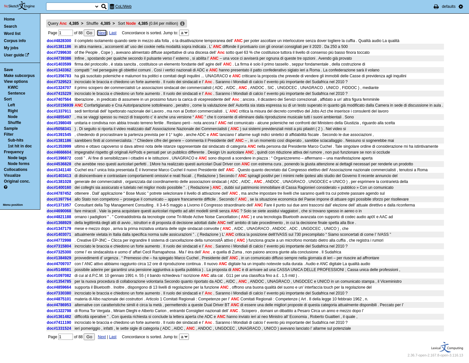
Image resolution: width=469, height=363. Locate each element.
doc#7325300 (59, 252)
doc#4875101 (59, 299)
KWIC (13, 87)
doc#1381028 (59, 181)
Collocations (15, 169)
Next (102, 33)
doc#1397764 (59, 199)
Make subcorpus (19, 75)
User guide (14, 55)
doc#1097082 (59, 275)
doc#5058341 (59, 129)
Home (9, 19)
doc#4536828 (59, 164)
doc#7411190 (59, 322)
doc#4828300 (59, 40)
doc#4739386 (59, 58)
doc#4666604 (59, 152)
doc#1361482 (59, 316)
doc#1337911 (59, 111)
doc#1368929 (59, 222)
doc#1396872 (59, 158)
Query (63, 23)
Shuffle (14, 122)
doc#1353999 (59, 146)
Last (113, 33)
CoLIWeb (123, 6)
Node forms (19, 163)
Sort (8, 99)
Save (8, 70)
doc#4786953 (59, 305)
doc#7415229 (59, 93)
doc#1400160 (59, 187)
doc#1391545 (59, 134)
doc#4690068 (59, 211)
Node (13, 116)
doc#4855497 (59, 117)
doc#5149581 (59, 269)
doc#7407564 (59, 99)
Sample (11, 128)
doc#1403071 (59, 234)
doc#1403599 (59, 64)
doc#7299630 (59, 52)
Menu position (13, 204)
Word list (12, 33)
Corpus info (15, 40)
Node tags (17, 158)
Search (10, 26)
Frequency (14, 152)
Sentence (16, 93)
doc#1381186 (59, 46)
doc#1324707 (59, 87)
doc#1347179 (59, 228)
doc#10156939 (60, 105)
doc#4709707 (59, 264)
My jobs (11, 48)
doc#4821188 (59, 217)
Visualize (12, 175)
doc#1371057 (59, 205)
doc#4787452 (59, 193)
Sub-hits (15, 140)
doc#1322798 (59, 311)
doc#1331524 (59, 328)
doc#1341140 (59, 170)
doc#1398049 (59, 123)
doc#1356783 (59, 76)
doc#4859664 (59, 287)
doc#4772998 (59, 240)
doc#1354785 (59, 281)
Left (11, 105)
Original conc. (17, 181)
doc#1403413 (59, 176)
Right (13, 111)
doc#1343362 (59, 70)
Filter (8, 134)
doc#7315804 (59, 246)
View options (16, 81)
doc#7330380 (59, 293)
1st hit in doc (20, 146)
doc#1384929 (59, 258)
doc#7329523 (59, 82)
